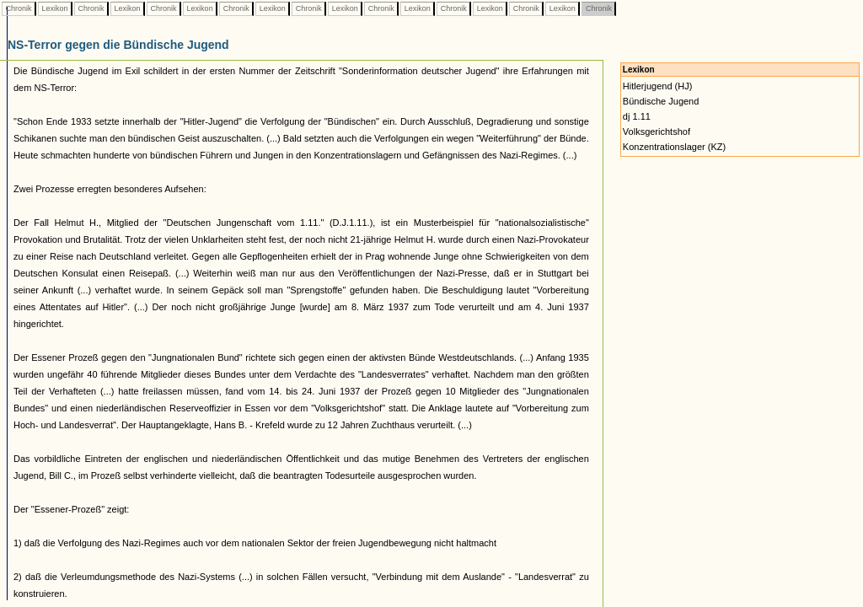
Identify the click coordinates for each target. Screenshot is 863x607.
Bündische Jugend (661, 101)
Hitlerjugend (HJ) (658, 86)
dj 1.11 (637, 116)
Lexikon (55, 8)
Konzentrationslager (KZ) (674, 147)
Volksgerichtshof (656, 131)
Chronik (18, 8)
